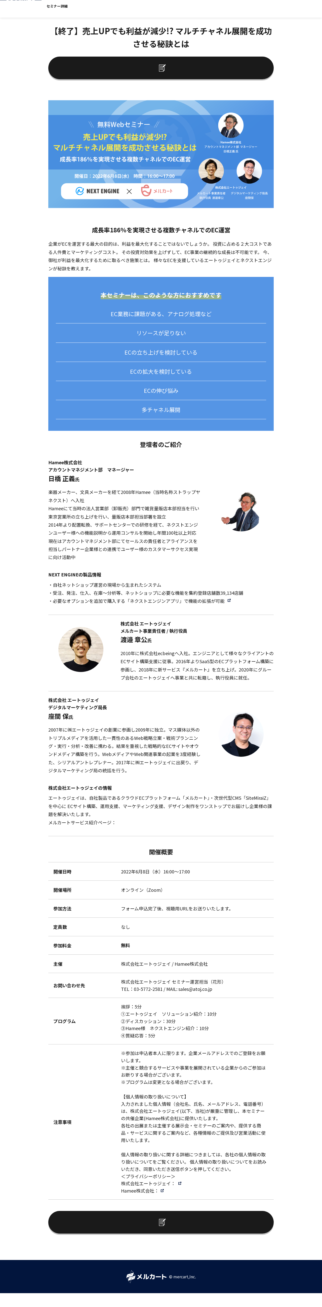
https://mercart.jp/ (136, 826)
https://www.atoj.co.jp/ (117, 818)
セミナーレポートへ (155, 65)
